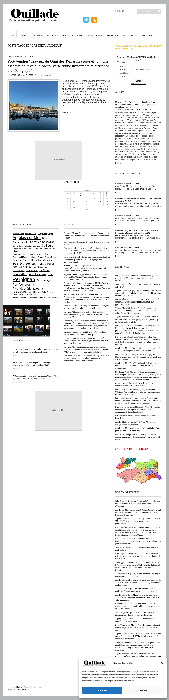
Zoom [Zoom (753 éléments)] (55, 297)
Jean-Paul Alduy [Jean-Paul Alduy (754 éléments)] (20, 267)
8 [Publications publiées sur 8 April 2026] (80, 199)
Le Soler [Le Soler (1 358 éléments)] (44, 270)
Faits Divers (130, 35)
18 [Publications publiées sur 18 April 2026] (100, 201)
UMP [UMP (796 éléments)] (48, 297)
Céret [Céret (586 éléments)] (41, 254)
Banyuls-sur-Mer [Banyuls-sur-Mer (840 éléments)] (21, 242)
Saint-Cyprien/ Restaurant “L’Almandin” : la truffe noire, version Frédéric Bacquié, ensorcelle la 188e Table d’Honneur (138, 503)
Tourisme (147, 35)
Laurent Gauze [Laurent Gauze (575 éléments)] (19, 270)
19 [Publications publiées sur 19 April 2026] (107, 201)
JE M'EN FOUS (126, 63)
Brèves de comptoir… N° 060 (127, 184)
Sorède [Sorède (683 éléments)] (41, 297)
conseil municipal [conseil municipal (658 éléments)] (20, 254)
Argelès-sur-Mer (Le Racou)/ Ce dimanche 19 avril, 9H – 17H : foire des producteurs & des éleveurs (137, 349)
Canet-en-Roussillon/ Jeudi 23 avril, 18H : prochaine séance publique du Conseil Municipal (136, 384)
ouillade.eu (18, 687)
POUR (122, 76)
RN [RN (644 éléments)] (42, 289)
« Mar (86, 210)
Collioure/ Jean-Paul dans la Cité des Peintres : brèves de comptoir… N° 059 (138, 199)
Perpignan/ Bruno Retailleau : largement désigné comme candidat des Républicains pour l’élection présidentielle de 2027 (138, 278)
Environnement (72, 35)
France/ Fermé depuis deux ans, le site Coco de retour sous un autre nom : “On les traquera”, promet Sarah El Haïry (137, 437)
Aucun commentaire (43, 75)
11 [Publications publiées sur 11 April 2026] (100, 199)
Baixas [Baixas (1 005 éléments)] (45, 238)
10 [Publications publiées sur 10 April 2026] (94, 199)
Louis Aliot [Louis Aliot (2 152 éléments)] (20, 274)
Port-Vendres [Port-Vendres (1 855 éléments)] (22, 284)
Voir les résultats (138, 83)
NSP (121, 66)
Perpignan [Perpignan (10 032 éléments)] (24, 279)
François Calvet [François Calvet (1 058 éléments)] (21, 260)
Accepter (102, 690)
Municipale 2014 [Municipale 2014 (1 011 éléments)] (37, 274)
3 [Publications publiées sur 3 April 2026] (93, 196)
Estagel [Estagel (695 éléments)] (33, 257)
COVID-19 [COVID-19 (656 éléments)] (33, 254)
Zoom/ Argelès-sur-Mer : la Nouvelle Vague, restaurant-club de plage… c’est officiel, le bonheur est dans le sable (137, 627)
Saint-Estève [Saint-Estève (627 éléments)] (47, 292)
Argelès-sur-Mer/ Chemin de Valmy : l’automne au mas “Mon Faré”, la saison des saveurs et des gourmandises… (137, 521)
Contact (119, 11)
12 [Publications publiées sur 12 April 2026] (107, 199)
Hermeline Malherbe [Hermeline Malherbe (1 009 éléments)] (42, 260)
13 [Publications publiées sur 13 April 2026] (67, 201)
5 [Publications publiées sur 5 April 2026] (106, 196)
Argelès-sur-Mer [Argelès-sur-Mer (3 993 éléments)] (27, 237)
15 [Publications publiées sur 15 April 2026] (80, 201)
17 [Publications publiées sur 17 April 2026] (94, 201)
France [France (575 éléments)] (41, 257)
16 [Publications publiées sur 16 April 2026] (87, 201)
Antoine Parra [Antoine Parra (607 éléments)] (30, 234)
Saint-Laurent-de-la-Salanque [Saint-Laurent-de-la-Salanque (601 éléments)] (25, 297)
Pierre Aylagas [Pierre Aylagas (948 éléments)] (44, 280)
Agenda (23, 35)
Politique (113, 35)
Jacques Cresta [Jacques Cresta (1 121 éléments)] (21, 263)
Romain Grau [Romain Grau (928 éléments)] (19, 292)
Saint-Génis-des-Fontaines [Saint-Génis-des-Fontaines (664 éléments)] (24, 295)
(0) (120, 163)
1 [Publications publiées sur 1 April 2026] (80, 196)
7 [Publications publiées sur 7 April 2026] (73, 199)
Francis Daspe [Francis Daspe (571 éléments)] (51, 257)
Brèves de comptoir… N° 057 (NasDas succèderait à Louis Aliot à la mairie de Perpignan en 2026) (136, 231)
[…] (117, 163)
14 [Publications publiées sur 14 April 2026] (74, 201)
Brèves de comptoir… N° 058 (127, 216)
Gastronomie (95, 35)
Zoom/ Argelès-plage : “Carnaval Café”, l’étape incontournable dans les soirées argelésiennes (134, 613)
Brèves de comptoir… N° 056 (127, 247)
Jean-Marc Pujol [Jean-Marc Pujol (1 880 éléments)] (43, 263)
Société (40, 56)
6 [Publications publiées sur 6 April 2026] (67, 199)
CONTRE (124, 73)
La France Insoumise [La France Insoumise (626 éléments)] (38, 267)
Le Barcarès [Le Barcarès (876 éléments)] (32, 270)
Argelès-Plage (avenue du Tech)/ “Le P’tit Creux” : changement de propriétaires (135, 423)
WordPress (22, 689)
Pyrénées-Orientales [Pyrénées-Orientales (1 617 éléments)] (26, 288)
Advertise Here (58, 159)
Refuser (144, 690)
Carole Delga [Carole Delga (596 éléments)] (18, 246)
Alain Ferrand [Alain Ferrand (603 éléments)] (18, 234)
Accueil (9, 35)
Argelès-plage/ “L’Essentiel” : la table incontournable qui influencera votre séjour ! (136, 619)
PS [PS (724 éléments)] (33, 285)
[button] (162, 663)
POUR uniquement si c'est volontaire (134, 69)
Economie (53, 35)
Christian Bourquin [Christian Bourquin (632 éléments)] (32, 246)
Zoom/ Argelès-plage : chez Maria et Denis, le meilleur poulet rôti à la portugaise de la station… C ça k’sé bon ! (138, 589)
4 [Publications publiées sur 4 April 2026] (100, 196)
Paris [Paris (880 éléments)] (50, 274)
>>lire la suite (66, 112)
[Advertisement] (24, 201)
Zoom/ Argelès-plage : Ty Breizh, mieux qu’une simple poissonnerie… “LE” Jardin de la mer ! (137, 574)
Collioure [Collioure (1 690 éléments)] (47, 245)
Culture (38, 35)
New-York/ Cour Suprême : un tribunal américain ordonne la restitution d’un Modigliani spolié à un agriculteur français (135, 104)
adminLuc (15, 75)
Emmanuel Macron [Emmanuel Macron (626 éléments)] (20, 257)
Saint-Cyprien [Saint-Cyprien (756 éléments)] (34, 292)
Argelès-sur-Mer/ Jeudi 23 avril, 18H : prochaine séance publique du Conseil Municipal (137, 429)
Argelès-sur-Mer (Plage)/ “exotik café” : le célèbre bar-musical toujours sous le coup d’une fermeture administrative (137, 365)
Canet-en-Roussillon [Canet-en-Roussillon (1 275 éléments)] (42, 242)
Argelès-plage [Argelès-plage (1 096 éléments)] (45, 233)
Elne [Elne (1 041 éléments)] (47, 254)
